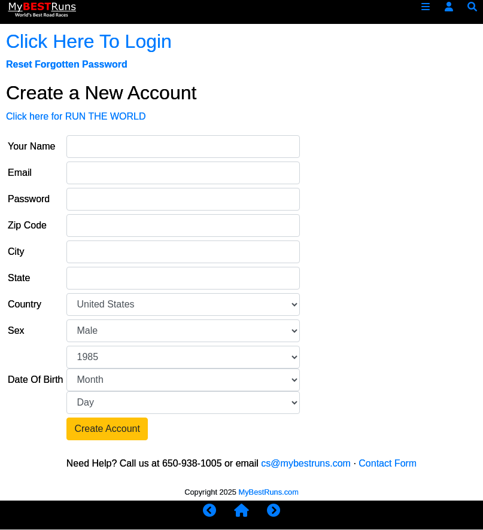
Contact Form (388, 463)
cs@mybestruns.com (306, 463)
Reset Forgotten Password (66, 64)
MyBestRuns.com (269, 492)
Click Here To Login (89, 41)
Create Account (106, 429)
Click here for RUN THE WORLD (76, 116)
